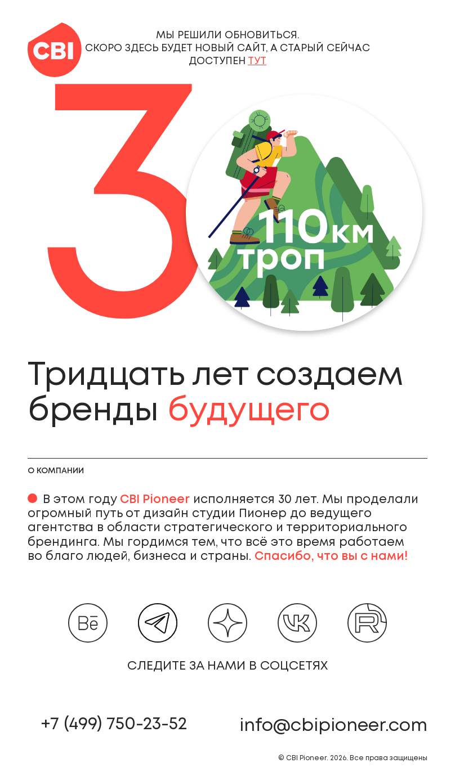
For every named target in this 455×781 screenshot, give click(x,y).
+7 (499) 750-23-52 (114, 724)
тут (257, 61)
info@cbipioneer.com (333, 726)
